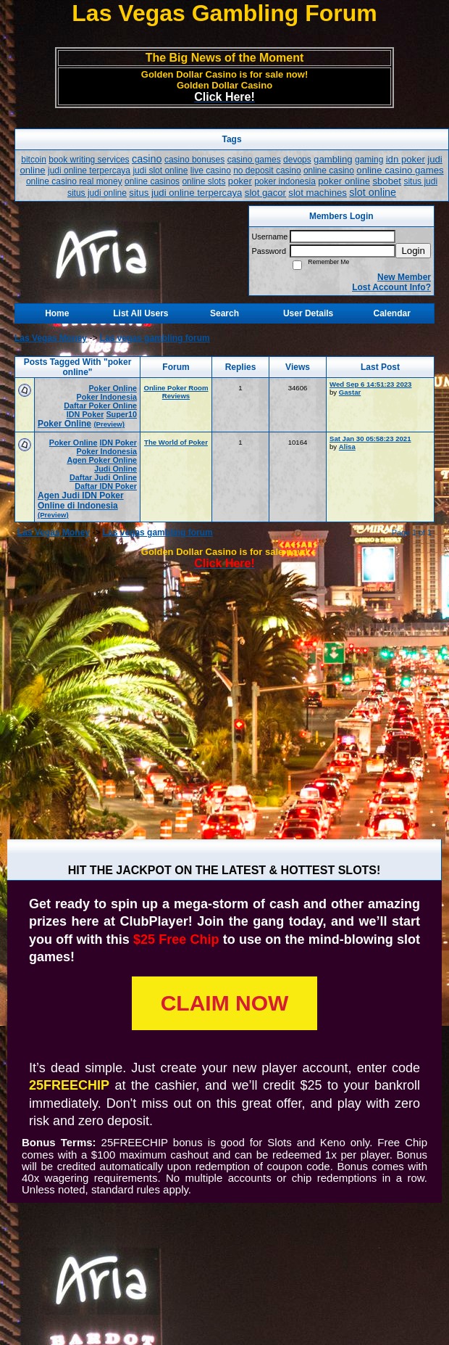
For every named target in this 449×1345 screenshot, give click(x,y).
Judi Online (115, 468)
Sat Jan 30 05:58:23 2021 (370, 439)
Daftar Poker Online (100, 405)
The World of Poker (176, 442)
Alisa (347, 447)
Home (57, 313)
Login (413, 250)
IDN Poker (85, 414)
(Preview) (109, 424)
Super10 (121, 414)
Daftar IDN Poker (106, 486)
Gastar (350, 392)
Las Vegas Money (50, 338)
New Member (404, 277)
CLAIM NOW (225, 1003)
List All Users (140, 313)
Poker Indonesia (107, 396)
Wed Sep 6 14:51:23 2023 (370, 384)
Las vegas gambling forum (155, 338)
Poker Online (112, 388)
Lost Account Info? (391, 287)
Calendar (392, 313)
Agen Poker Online (102, 460)
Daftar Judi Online (103, 477)
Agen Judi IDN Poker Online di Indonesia (81, 500)
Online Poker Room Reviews (175, 392)
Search (224, 313)
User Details (308, 313)
